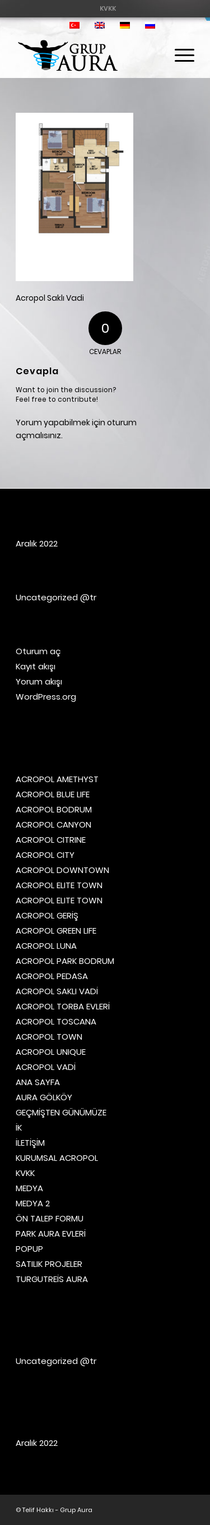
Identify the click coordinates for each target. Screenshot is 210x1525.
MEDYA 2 (33, 1203)
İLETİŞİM (30, 1143)
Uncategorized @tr (56, 597)
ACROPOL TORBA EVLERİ (63, 1006)
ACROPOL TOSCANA (56, 1021)
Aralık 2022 (37, 543)
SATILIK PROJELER (49, 1264)
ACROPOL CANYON (53, 824)
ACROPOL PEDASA (52, 976)
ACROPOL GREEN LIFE (56, 930)
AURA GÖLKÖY (44, 1097)
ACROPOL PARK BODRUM (65, 961)
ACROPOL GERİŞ (47, 915)
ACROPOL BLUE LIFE (53, 794)
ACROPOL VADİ (46, 1067)
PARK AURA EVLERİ (51, 1233)
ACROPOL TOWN (49, 1036)
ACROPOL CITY (45, 855)
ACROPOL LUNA (46, 946)
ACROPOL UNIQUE (51, 1052)
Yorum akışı (39, 681)
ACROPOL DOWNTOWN (62, 870)
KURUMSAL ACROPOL (57, 1158)
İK (19, 1127)
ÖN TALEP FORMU (49, 1218)
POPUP (29, 1249)
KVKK (108, 8)
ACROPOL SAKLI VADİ (57, 991)
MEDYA (29, 1188)
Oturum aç (38, 651)
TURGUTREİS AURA (52, 1279)
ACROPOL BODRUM (54, 809)
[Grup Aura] (87, 55)
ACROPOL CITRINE (51, 840)
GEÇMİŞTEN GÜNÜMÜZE (61, 1112)
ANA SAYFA (38, 1082)
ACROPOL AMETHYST (57, 779)
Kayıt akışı (35, 666)
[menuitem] (108, 8)
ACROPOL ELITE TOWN (59, 885)
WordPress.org (46, 696)
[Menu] (179, 55)
